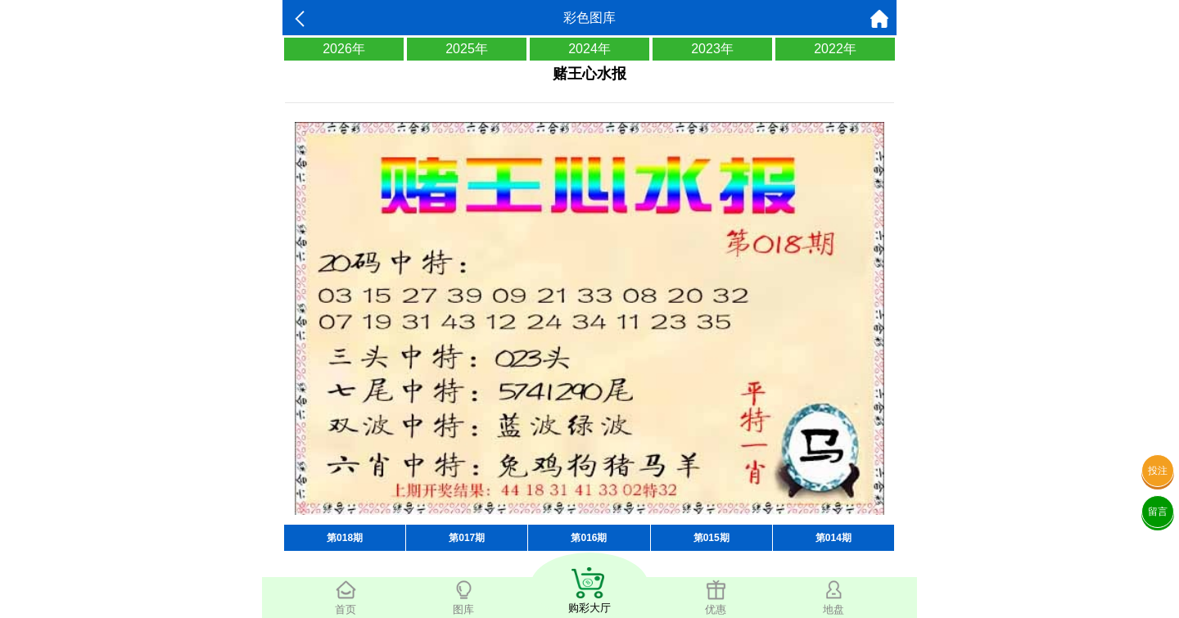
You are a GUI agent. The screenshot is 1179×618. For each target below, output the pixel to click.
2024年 (589, 49)
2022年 (835, 49)
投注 (1158, 470)
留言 (1158, 511)
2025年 (466, 49)
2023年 (712, 49)
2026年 (344, 49)
